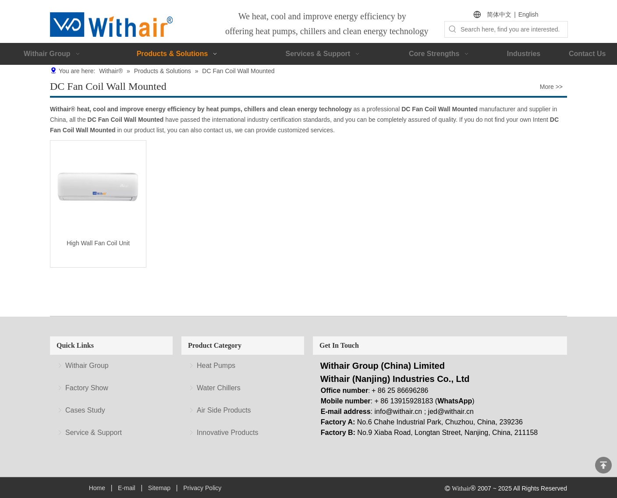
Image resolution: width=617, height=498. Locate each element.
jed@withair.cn (451, 411)
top (603, 465)
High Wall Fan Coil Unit (98, 243)
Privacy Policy (202, 487)
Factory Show (86, 388)
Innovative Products (228, 432)
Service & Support (93, 432)
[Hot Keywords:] (453, 29)
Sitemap (159, 487)
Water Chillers (219, 388)
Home (97, 487)
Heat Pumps (216, 365)
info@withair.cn (398, 411)
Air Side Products (224, 410)
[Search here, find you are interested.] (514, 29)
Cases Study (85, 410)
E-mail (126, 487)
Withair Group (87, 365)
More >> (551, 87)
